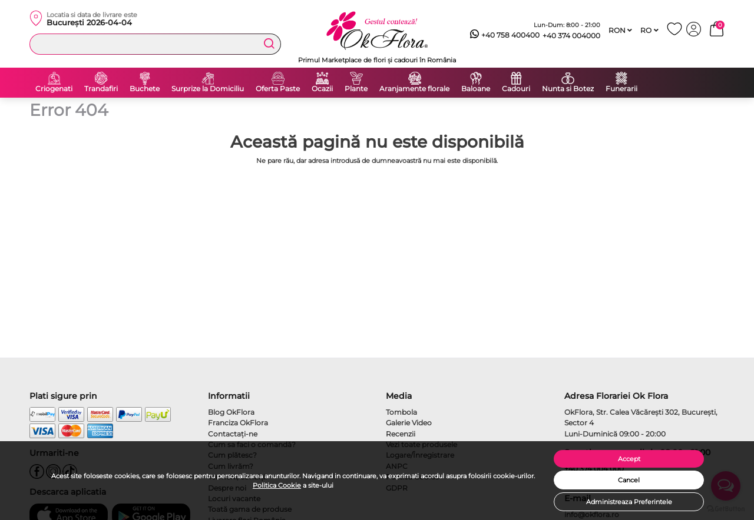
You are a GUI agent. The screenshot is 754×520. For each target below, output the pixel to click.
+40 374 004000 (571, 35)
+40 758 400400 (505, 35)
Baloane (475, 89)
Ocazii (322, 89)
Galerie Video (409, 422)
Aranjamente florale (414, 89)
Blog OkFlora (231, 412)
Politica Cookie (277, 485)
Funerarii (621, 89)
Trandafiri (101, 89)
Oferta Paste (278, 89)
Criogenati (53, 89)
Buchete (145, 89)
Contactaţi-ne (232, 433)
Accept (629, 459)
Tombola (401, 412)
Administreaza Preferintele (629, 502)
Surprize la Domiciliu (207, 89)
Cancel (629, 480)
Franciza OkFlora (238, 422)
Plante (356, 89)
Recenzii (400, 433)
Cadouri (516, 89)
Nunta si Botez (568, 89)
